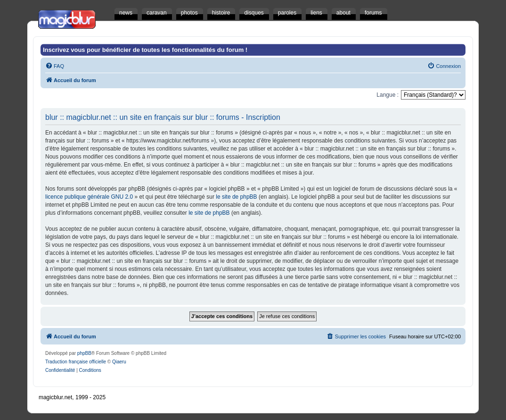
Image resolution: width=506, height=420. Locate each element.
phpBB (84, 353)
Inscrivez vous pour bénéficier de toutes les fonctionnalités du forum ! (145, 49)
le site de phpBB (236, 196)
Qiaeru (119, 361)
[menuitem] (54, 66)
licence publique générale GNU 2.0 (89, 196)
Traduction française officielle (75, 361)
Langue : (387, 95)
